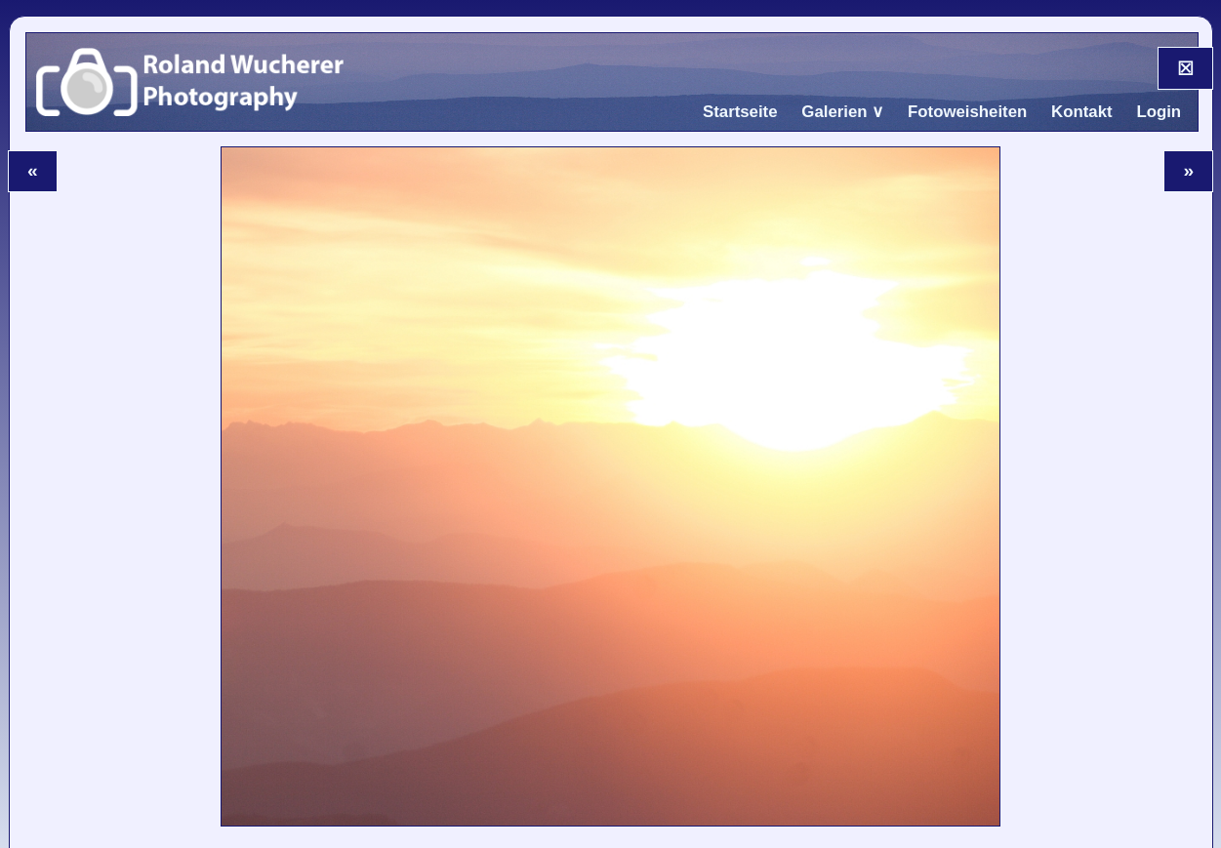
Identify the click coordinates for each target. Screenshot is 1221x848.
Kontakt (1082, 111)
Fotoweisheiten (967, 111)
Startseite (740, 111)
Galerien (834, 111)
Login (1158, 111)
